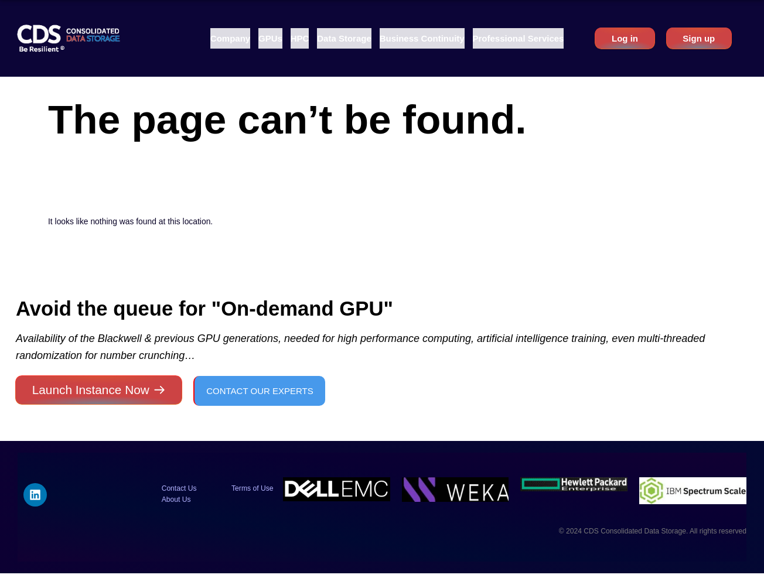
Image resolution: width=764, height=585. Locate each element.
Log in (625, 38)
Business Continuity (422, 38)
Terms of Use (252, 488)
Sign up (699, 38)
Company (230, 38)
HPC (300, 38)
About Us (176, 499)
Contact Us (179, 488)
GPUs (270, 38)
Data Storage (344, 38)
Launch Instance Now (90, 389)
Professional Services (518, 38)
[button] (230, 38)
